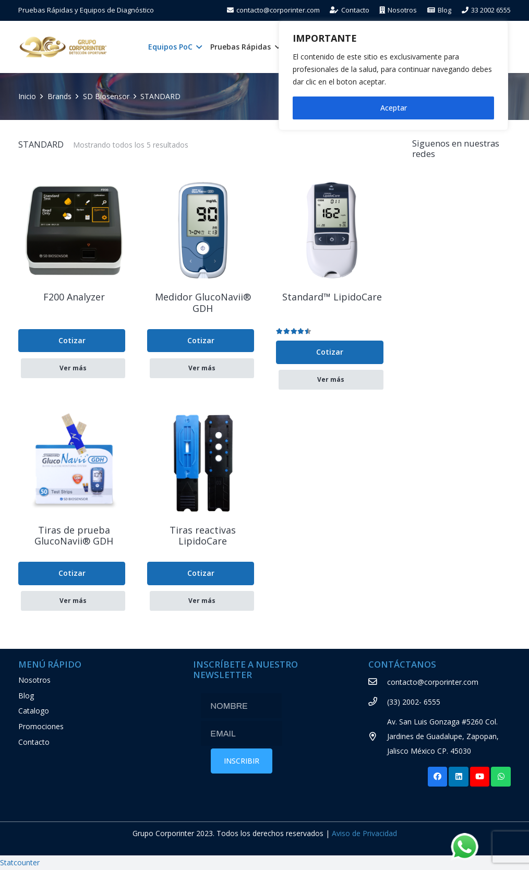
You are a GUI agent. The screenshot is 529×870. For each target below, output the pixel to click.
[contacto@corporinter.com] (378, 682)
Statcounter (20, 862)
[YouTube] (480, 777)
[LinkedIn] (458, 777)
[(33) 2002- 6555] (378, 702)
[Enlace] (63, 47)
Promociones (41, 726)
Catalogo (33, 711)
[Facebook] (438, 777)
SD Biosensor (106, 96)
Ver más (73, 368)
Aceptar (393, 108)
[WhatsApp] (501, 777)
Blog (26, 695)
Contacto (34, 742)
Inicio (27, 96)
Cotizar (72, 340)
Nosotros (34, 680)
